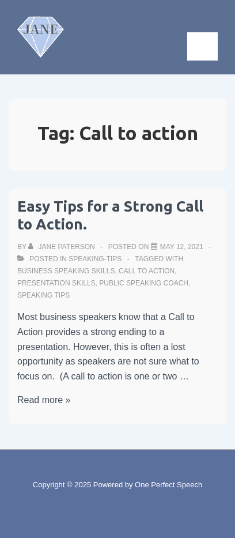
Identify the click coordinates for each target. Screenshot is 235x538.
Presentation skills (56, 283)
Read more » (44, 400)
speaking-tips (95, 259)
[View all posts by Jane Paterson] (62, 247)
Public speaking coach (143, 283)
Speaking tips (43, 295)
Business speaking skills (66, 271)
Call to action (147, 271)
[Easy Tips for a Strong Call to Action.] (181, 247)
